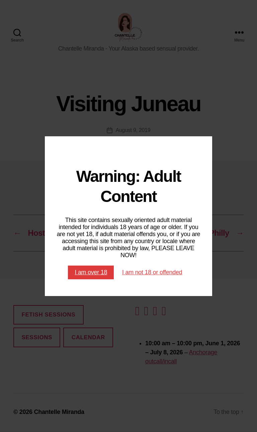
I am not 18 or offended (152, 272)
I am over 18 (91, 272)
